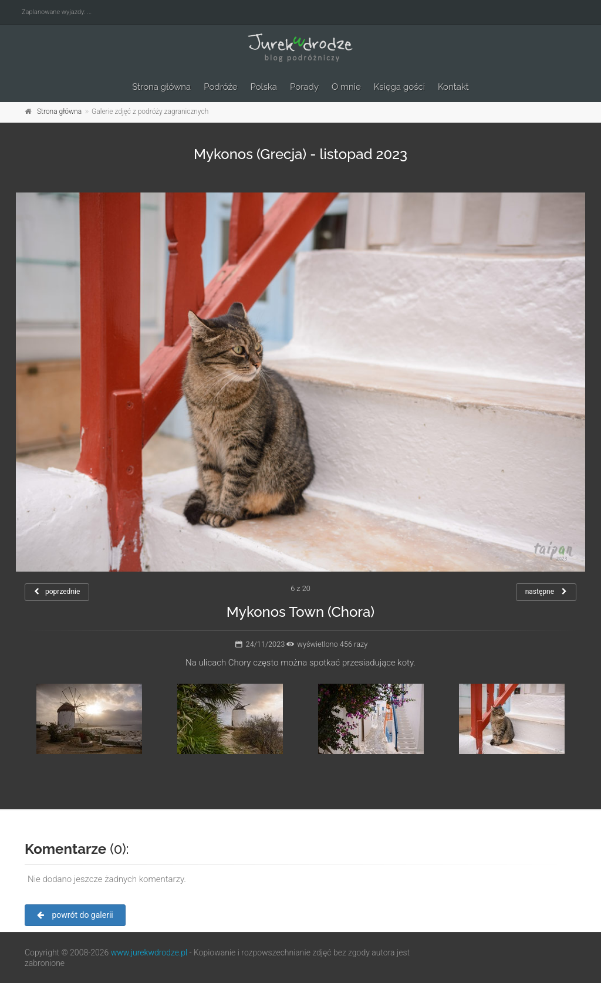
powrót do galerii (75, 915)
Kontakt (453, 87)
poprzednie (57, 591)
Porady (304, 87)
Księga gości (399, 87)
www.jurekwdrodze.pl (149, 952)
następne (546, 591)
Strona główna (161, 87)
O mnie (346, 87)
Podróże (220, 87)
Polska (264, 87)
